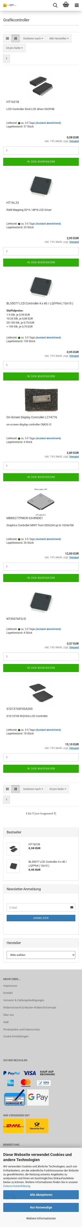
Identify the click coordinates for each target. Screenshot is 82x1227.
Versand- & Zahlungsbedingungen (23, 1000)
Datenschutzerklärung (16, 1186)
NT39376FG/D (16, 618)
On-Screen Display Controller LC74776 (31, 417)
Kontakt (8, 992)
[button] (7, 38)
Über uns (8, 1014)
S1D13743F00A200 (19, 708)
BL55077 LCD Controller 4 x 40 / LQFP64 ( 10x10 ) (39, 303)
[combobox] (33, 38)
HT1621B (12, 102)
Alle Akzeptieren (41, 1194)
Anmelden (41, 918)
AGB (6, 1022)
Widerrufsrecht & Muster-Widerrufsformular (29, 1007)
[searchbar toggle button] (55, 5)
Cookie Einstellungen (16, 1036)
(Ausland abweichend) (48, 122)
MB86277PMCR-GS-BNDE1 (24, 518)
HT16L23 (12, 202)
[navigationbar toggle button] (76, 5)
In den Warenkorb (41, 161)
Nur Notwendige (41, 1207)
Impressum (10, 985)
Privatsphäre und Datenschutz (21, 1029)
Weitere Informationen (41, 1218)
